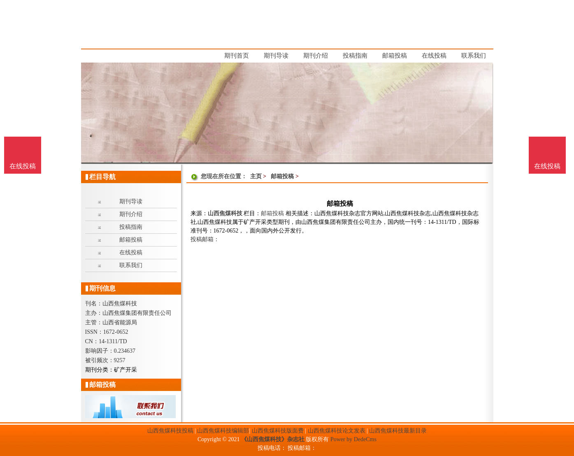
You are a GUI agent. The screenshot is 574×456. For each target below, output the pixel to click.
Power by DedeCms (353, 439)
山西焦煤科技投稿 (170, 431)
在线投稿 (547, 166)
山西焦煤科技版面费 (278, 431)
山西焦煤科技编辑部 (223, 431)
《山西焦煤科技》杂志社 (272, 439)
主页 (256, 176)
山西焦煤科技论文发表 (336, 431)
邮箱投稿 (282, 176)
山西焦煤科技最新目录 (398, 431)
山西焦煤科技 (225, 213)
